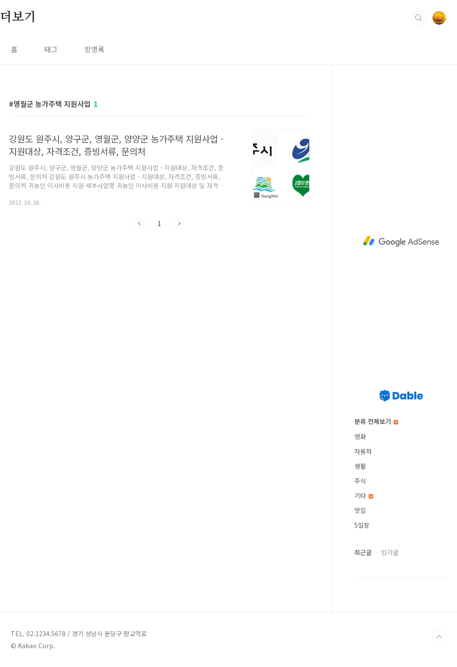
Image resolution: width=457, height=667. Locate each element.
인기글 (390, 552)
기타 (363, 495)
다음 (179, 223)
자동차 (363, 451)
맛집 (360, 510)
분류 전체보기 (376, 421)
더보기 (18, 17)
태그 (51, 49)
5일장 (362, 524)
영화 (360, 436)
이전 (139, 223)
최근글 (363, 552)
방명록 (94, 49)
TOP (439, 637)
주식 (360, 480)
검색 (418, 18)
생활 (360, 465)
